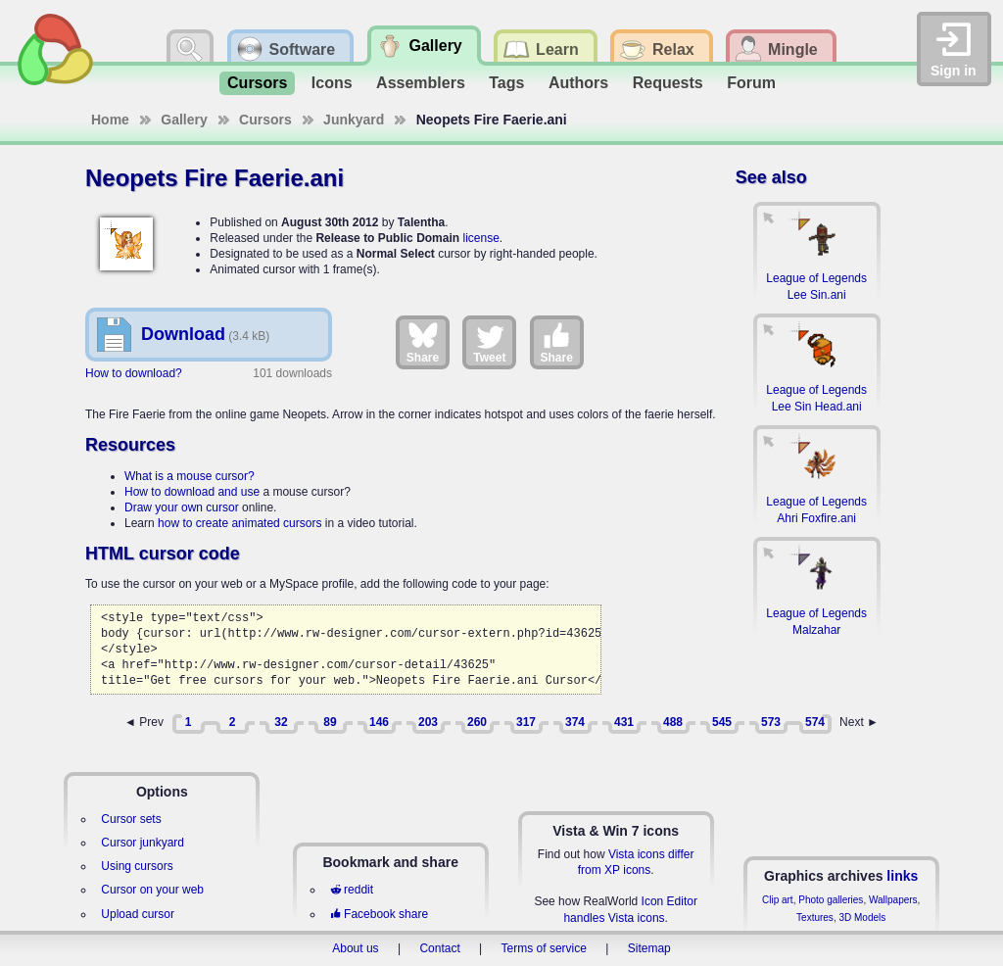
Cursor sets (131, 819)
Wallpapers (893, 899)
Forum (751, 82)
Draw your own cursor (181, 507)
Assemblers (420, 82)
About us (355, 948)
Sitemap (649, 948)
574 (815, 722)
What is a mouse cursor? (189, 476)
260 (477, 722)
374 (575, 722)
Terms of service (544, 948)
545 (722, 722)
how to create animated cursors (239, 523)
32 (280, 722)
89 (329, 722)
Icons (332, 82)
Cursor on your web (152, 889)
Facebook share (379, 914)
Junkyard (353, 119)
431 (624, 722)
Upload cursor (137, 914)
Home (110, 119)
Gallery (184, 119)
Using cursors (136, 866)
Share (422, 341)
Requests (668, 82)
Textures (815, 917)
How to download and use (192, 492)
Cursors (257, 82)
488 (673, 722)
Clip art (777, 899)
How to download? (133, 373)
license (480, 238)
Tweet (489, 341)
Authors (578, 82)
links (902, 876)
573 (771, 722)
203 (428, 722)
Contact (439, 948)
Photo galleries (830, 899)
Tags (506, 82)
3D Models (861, 917)
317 (526, 722)
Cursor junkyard (142, 842)
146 (379, 722)
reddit (351, 889)
